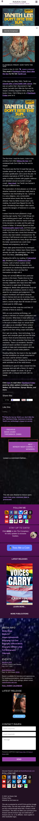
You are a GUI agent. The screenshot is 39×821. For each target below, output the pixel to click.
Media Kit (5, 634)
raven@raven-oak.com (9, 682)
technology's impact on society (21, 421)
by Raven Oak (12, 796)
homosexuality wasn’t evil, (13, 228)
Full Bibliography (9, 650)
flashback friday (11, 419)
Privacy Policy (22, 752)
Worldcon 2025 (7, 662)
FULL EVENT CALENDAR (12, 686)
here (9, 383)
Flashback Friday (28, 383)
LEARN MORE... (19, 607)
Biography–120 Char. (10, 640)
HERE (9, 531)
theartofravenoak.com (28, 771)
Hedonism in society (25, 419)
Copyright (6, 653)
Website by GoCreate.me (10, 800)
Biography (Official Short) (12, 644)
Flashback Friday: (19, 71)
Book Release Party (8, 670)
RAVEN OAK (19, 2)
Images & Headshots (10, 637)
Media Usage (7, 631)
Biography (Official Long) (12, 647)
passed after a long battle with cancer (17, 84)
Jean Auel (12, 183)
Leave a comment (28, 69)
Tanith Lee (22, 74)
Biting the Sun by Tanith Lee (14, 417)
